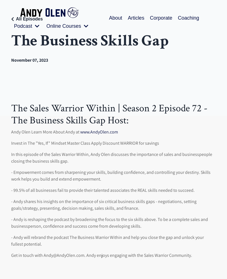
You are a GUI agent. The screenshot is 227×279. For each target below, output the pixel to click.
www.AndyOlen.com (99, 132)
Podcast (26, 26)
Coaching (188, 18)
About (115, 18)
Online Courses (67, 26)
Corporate (161, 18)
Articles (136, 18)
